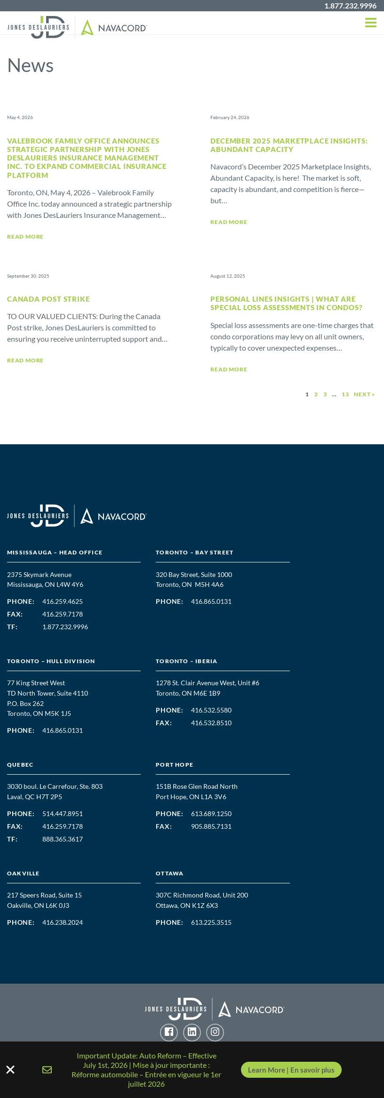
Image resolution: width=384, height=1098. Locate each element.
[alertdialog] (192, 1070)
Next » (364, 394)
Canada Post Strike (48, 299)
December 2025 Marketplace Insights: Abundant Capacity (289, 144)
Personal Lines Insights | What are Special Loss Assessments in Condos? (286, 303)
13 (345, 394)
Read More (25, 236)
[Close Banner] (192, 1069)
